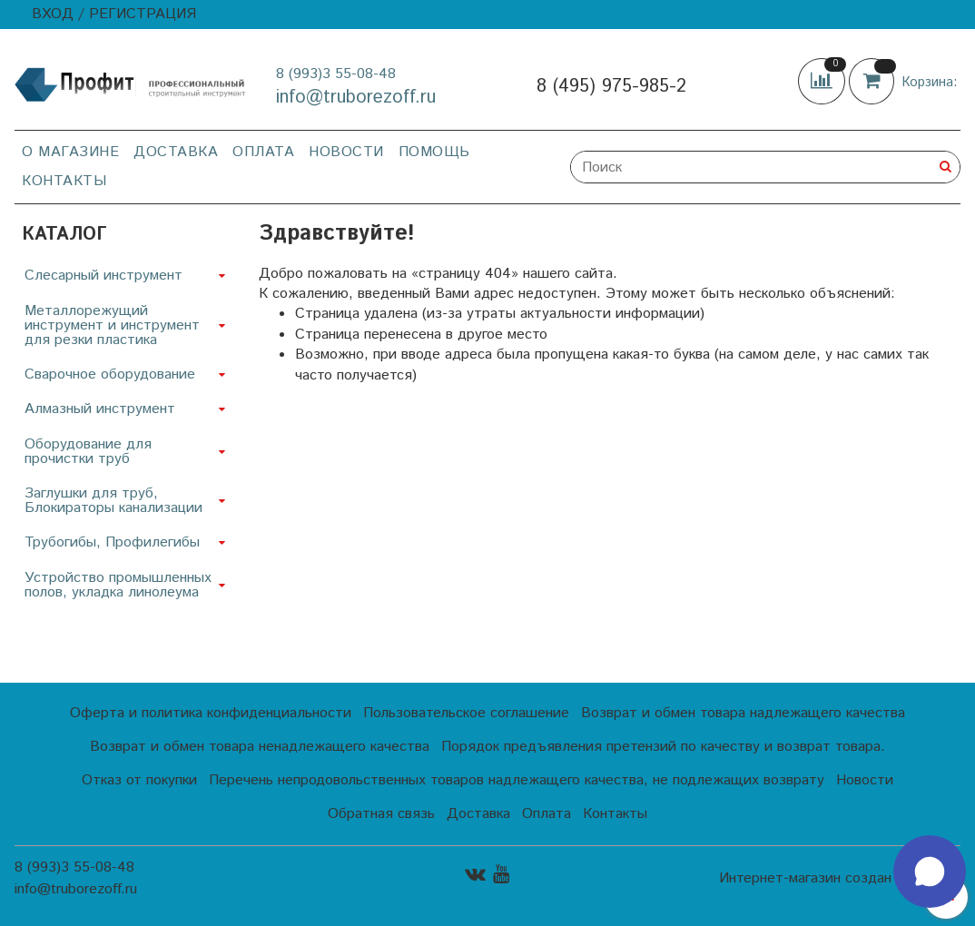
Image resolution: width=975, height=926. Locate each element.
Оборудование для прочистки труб (88, 451)
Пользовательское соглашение (466, 713)
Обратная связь (381, 813)
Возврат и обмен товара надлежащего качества (743, 713)
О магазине (70, 152)
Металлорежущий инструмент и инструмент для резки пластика (112, 325)
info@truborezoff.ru (356, 97)
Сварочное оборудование (110, 374)
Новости (346, 152)
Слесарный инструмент (103, 275)
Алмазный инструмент (100, 409)
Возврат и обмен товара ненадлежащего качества (259, 746)
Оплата (263, 152)
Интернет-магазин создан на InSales (839, 879)
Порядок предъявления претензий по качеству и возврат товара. (663, 746)
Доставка (175, 152)
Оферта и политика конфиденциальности (210, 713)
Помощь (434, 152)
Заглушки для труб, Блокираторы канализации (113, 500)
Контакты (64, 181)
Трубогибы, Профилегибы (112, 542)
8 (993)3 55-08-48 (336, 74)
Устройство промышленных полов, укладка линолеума (118, 585)
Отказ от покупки (139, 780)
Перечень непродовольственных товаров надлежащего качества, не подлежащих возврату (516, 780)
